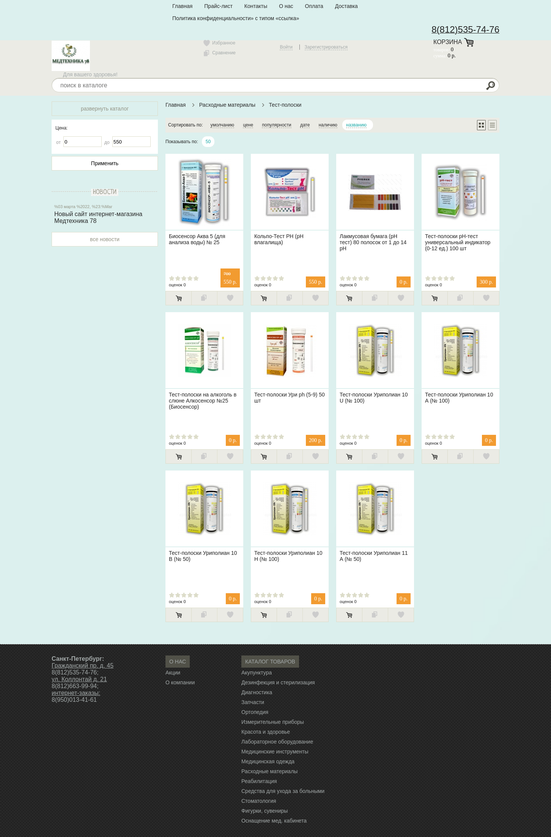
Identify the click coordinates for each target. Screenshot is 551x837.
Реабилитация (259, 781)
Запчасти (252, 702)
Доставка (346, 6)
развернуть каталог (105, 109)
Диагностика (256, 692)
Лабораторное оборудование (277, 742)
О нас (286, 6)
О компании (180, 682)
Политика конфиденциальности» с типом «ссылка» (235, 18)
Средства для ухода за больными (282, 791)
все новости (105, 239)
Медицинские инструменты (275, 752)
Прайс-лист (218, 6)
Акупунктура (256, 673)
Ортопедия (254, 712)
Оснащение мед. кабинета (274, 821)
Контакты (255, 6)
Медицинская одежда (267, 761)
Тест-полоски (285, 105)
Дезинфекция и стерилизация (278, 682)
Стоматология (258, 801)
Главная (182, 6)
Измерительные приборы (272, 722)
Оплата (314, 6)
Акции (172, 673)
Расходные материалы (227, 105)
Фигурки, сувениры (264, 811)
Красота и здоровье (265, 732)
